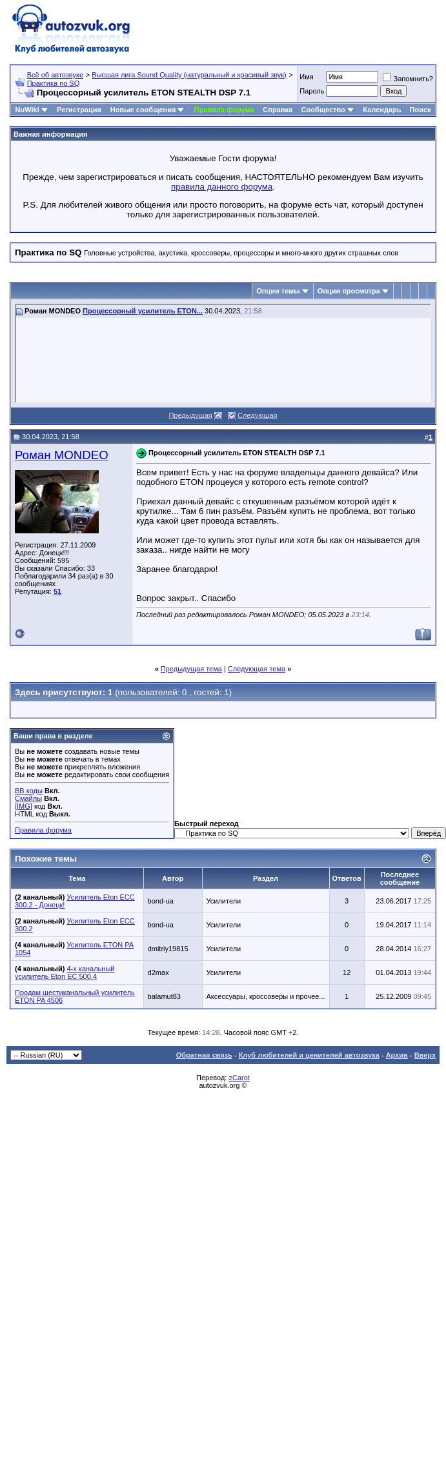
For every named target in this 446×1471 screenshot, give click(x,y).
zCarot (238, 1077)
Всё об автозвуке (55, 75)
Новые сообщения (143, 110)
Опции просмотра (349, 291)
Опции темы (277, 291)
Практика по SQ (53, 83)
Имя (306, 77)
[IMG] (23, 806)
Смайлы (28, 798)
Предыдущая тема (191, 669)
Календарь (382, 110)
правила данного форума (221, 187)
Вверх (425, 1055)
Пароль (311, 91)
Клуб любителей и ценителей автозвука (309, 1055)
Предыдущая (190, 415)
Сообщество (327, 110)
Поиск (420, 110)
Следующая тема (256, 669)
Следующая (258, 415)
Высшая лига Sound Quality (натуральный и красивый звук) (189, 75)
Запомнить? (408, 79)
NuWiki (27, 110)
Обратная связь (204, 1055)
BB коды (29, 791)
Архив (397, 1055)
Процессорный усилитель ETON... (143, 311)
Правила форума (224, 110)
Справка (277, 110)
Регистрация (79, 110)
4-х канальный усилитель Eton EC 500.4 (64, 972)
